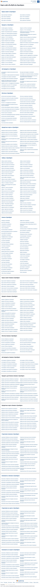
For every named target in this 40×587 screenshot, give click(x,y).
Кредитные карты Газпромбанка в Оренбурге (10, 412)
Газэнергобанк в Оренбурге (6, 258)
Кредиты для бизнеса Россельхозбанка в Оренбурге (9, 389)
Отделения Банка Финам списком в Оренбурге (28, 457)
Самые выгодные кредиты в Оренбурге (8, 53)
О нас (2, 582)
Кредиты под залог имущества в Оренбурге (28, 37)
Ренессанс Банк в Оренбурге (6, 264)
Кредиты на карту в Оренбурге (25, 49)
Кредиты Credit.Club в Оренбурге (26, 330)
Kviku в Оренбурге (23, 272)
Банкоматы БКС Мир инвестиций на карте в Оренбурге (28, 561)
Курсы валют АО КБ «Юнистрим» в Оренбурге (28, 289)
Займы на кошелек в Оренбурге (7, 192)
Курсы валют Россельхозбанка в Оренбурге (9, 288)
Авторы (31, 582)
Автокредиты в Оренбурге (9, 69)
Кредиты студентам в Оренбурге (7, 38)
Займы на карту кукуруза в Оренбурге (27, 173)
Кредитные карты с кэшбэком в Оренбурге (28, 137)
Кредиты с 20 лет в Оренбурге (7, 62)
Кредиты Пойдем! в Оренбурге (25, 317)
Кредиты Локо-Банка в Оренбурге (7, 327)
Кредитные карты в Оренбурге (10, 127)
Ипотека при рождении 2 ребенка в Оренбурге (10, 107)
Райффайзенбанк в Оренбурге (7, 236)
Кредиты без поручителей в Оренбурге (8, 57)
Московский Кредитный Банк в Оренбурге (9, 231)
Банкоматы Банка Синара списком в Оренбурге (10, 503)
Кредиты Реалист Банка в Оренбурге (27, 310)
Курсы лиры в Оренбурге (24, 18)
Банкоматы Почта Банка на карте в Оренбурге (10, 575)
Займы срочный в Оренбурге (6, 212)
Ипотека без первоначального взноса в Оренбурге (8, 120)
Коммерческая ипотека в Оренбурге (27, 109)
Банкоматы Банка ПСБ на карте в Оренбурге (28, 576)
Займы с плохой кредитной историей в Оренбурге (8, 185)
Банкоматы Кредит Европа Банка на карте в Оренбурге (9, 571)
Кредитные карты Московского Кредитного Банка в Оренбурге (9, 420)
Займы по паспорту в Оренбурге (7, 198)
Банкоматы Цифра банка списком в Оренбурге (29, 489)
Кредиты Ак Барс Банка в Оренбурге (8, 316)
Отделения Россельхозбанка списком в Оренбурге (8, 447)
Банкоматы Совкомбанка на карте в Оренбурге (10, 564)
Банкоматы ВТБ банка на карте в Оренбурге (9, 554)
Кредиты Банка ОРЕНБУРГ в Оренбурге (27, 314)
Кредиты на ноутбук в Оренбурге (7, 51)
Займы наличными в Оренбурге (7, 162)
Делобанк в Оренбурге (24, 268)
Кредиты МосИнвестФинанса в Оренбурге (28, 323)
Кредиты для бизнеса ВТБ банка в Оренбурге (9, 380)
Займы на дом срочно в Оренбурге (26, 208)
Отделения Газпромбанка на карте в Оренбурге (10, 514)
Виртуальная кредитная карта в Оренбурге (28, 135)
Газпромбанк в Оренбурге (6, 224)
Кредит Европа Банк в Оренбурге (7, 251)
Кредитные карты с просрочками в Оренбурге (28, 139)
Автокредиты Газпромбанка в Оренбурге (9, 364)
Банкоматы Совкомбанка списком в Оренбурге (10, 490)
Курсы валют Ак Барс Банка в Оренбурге (9, 291)
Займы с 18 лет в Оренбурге (6, 189)
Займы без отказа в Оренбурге (7, 201)
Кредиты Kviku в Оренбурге (25, 321)
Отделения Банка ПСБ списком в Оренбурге (28, 471)
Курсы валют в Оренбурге (9, 11)
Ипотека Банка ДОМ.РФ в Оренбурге (8, 352)
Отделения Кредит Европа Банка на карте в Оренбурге (9, 534)
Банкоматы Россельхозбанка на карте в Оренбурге (9, 562)
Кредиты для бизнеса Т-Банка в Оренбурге (9, 386)
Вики (14, 582)
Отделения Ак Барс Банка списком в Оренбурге (10, 453)
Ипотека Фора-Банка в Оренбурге (26, 348)
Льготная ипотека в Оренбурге (7, 122)
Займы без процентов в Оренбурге (7, 164)
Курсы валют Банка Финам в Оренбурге (27, 286)
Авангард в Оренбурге (5, 262)
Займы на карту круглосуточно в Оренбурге (28, 192)
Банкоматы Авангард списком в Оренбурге (28, 478)
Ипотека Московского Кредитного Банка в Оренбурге (9, 350)
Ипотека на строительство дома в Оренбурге (9, 98)
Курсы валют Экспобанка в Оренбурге (27, 280)
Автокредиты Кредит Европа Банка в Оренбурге (29, 364)
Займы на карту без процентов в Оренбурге (28, 191)
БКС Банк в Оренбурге (5, 260)
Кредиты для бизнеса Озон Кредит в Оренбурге (29, 399)
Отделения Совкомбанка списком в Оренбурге (10, 451)
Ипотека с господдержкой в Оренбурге (8, 102)
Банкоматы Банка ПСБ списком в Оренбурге (28, 502)
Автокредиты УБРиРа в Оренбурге (26, 360)
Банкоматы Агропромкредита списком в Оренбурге (27, 496)
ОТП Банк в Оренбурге (5, 240)
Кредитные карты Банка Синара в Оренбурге (28, 415)
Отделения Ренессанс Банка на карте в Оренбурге (27, 514)
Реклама (5, 582)
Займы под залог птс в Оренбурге (7, 207)
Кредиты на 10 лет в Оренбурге (7, 46)
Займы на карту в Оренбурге (6, 173)
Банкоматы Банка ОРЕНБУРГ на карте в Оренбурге (27, 565)
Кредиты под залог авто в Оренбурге (27, 39)
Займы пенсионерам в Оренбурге (7, 168)
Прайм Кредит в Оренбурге (25, 254)
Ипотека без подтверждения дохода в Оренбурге (10, 114)
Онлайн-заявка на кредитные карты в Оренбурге (29, 134)
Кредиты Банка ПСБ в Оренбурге (26, 319)
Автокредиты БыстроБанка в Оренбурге (27, 365)
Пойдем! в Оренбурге (24, 239)
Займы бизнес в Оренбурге (25, 196)
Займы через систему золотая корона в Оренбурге (27, 178)
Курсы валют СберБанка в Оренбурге (8, 280)
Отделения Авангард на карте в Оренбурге (28, 511)
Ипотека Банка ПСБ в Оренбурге (26, 351)
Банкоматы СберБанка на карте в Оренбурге (9, 552)
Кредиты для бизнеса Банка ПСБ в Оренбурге (28, 387)
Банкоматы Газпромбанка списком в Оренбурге (10, 482)
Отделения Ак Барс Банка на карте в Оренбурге (10, 527)
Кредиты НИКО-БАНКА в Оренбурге (26, 315)
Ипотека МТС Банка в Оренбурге (26, 340)
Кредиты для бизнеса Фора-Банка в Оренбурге (29, 382)
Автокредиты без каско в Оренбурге (8, 88)
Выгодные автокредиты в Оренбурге (27, 72)
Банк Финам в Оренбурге (24, 232)
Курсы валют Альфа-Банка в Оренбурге (8, 284)
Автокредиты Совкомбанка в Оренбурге (9, 371)
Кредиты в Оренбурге (7, 25)
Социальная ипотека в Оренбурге (26, 107)
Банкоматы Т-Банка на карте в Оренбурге (9, 560)
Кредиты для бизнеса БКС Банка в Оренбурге (28, 380)
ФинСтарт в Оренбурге (24, 248)
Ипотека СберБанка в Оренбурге (7, 339)
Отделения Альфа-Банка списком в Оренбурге (10, 442)
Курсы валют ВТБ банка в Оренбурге (8, 282)
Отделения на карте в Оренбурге (10, 508)
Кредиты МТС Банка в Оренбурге (7, 320)
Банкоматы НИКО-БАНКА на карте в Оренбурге (29, 572)
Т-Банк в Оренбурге (5, 227)
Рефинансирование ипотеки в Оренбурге (27, 116)
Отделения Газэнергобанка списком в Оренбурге (10, 468)
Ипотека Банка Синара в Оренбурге (26, 346)
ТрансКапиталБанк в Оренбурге (7, 244)
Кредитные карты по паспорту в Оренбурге (9, 132)
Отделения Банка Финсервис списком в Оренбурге (27, 442)
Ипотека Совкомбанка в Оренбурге (26, 339)
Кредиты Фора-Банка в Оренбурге (26, 306)
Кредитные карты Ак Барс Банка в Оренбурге (10, 425)
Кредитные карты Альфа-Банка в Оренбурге (9, 414)
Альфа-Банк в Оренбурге (6, 225)
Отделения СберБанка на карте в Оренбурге (9, 511)
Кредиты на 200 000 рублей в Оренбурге (8, 44)
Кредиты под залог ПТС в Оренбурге (27, 44)
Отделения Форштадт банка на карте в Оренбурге (27, 540)
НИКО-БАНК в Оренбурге (24, 237)
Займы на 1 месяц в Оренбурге (7, 187)
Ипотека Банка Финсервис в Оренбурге (27, 349)
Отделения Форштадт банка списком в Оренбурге (27, 466)
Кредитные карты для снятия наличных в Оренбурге (9, 142)
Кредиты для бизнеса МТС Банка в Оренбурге (10, 397)
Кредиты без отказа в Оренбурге (26, 46)
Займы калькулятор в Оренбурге (26, 210)
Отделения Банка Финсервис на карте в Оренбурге (27, 516)
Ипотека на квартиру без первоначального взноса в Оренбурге (9, 105)
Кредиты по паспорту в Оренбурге (7, 42)
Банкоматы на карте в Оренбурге (11, 549)
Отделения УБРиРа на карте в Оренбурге (9, 531)
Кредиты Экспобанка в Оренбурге (7, 324)
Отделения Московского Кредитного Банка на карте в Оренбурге (10, 524)
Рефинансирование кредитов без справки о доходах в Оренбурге (28, 35)
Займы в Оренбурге (7, 158)
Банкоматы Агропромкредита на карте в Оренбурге (27, 570)
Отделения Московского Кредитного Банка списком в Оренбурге (9, 450)
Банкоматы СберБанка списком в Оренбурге (9, 478)
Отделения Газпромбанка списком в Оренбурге (10, 440)
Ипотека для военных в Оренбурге (26, 114)
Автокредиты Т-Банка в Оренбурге (7, 367)
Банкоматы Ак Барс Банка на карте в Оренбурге (10, 566)
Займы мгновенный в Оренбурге (7, 171)
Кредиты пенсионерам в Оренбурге (26, 51)
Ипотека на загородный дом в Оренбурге (9, 118)
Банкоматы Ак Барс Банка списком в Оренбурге (10, 492)
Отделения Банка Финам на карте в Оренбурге (28, 531)
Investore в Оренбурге (24, 257)
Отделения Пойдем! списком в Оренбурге (27, 463)
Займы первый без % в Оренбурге (7, 166)
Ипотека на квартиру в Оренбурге (26, 96)
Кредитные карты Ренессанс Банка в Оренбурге (29, 421)
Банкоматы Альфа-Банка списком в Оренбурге (10, 484)
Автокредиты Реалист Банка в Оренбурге (28, 369)
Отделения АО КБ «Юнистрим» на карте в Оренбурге (27, 543)
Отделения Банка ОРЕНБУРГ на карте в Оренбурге (27, 529)
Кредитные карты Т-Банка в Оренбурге (8, 415)
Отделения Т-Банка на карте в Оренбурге (9, 518)
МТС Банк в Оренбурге (5, 242)
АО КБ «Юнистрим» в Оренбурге (26, 245)
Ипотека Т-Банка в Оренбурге (6, 346)
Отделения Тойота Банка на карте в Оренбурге (28, 523)
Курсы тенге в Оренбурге (24, 16)
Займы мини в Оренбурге (24, 198)
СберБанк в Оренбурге (5, 220)
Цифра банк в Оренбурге (24, 220)
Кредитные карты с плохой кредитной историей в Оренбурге (10, 139)
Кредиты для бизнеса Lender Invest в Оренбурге (29, 400)
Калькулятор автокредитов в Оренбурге (27, 85)
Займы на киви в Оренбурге (25, 161)
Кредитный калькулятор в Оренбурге (27, 59)
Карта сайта (35, 582)
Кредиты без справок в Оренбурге (26, 53)
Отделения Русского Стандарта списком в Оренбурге (9, 462)
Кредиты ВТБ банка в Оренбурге (7, 301)
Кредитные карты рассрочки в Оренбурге (9, 130)
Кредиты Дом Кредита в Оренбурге (26, 324)
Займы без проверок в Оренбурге (26, 164)
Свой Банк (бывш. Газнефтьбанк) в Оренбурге (28, 228)
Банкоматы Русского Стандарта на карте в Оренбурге (9, 573)
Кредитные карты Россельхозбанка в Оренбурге (10, 417)
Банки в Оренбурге (7, 217)
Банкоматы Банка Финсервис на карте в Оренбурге (27, 558)
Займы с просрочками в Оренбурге (26, 171)
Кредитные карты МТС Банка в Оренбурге (9, 429)
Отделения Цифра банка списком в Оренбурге (28, 451)
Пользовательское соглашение (22, 582)
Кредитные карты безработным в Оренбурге (28, 130)
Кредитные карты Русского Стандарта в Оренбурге (27, 414)
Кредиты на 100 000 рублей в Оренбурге (8, 60)
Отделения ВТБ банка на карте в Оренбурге (9, 513)
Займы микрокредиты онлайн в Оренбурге (28, 183)
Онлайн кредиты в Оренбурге (6, 28)
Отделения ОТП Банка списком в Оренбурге (9, 455)
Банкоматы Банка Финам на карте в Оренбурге (29, 567)
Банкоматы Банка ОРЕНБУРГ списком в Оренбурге (27, 491)
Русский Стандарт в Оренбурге (7, 253)
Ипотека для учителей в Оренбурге (7, 116)
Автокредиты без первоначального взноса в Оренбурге (28, 82)
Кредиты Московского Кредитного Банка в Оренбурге (9, 311)
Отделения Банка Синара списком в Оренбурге (10, 466)
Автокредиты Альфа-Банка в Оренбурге (8, 365)
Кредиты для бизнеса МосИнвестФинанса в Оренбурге (28, 391)
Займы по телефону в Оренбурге (7, 182)
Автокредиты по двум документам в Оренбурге (10, 74)
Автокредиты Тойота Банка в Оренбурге (27, 367)
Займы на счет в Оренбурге (25, 162)
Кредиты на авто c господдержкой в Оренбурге (10, 83)
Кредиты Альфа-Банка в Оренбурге (8, 304)
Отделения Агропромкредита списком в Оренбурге (27, 460)
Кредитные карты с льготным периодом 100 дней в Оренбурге (28, 146)
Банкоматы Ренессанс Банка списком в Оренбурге (27, 481)
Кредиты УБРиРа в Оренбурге (7, 325)
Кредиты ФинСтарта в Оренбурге (26, 328)
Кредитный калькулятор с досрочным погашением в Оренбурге (27, 32)
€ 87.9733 (34, 2)
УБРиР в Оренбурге (5, 247)
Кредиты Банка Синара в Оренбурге (27, 299)
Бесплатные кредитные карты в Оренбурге (28, 143)
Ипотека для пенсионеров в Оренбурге (8, 96)
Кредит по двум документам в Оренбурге (9, 35)
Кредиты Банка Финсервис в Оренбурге (27, 308)
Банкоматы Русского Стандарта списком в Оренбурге (9, 499)
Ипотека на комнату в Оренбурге (26, 105)
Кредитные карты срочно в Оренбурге (27, 152)
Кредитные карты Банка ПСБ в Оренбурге (28, 428)
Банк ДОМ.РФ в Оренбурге (6, 233)
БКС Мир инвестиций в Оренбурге (7, 271)
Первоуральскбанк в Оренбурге (26, 234)
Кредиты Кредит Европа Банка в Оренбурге (9, 329)
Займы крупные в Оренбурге (25, 181)
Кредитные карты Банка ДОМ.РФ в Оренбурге (10, 422)
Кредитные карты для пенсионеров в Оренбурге (10, 153)
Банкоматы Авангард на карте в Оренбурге (28, 552)
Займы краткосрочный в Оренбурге (27, 175)
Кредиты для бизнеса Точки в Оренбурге (27, 389)
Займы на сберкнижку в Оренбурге (26, 170)
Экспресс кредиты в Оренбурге (7, 29)
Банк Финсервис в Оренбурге (6, 267)
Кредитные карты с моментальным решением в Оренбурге (29, 150)
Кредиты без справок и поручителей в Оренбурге (29, 42)
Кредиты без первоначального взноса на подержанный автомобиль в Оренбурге (9, 81)
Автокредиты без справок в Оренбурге (8, 76)
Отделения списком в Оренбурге (10, 434)
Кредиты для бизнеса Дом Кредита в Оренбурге (29, 395)
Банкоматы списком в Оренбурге (11, 475)
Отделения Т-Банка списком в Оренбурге (9, 444)
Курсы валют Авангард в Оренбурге (27, 284)
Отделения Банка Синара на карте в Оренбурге (10, 540)
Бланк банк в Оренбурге (24, 243)
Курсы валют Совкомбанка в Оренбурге (9, 289)
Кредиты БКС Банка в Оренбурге (26, 303)
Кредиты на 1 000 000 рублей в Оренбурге (9, 33)
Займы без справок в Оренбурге (26, 206)
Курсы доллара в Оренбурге (6, 14)
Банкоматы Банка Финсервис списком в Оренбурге (27, 484)
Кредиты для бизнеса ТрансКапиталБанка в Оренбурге (9, 400)
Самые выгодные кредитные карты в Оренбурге (10, 147)
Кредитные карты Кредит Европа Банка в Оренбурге (28, 411)
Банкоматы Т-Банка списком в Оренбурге (9, 486)
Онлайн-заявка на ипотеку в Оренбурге (27, 101)
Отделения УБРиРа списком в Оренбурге (9, 457)
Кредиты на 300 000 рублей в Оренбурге (8, 49)
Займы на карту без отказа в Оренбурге (27, 187)
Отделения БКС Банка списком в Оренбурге (9, 470)
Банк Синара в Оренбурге (6, 256)
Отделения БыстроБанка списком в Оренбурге (29, 444)
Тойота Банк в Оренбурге (6, 273)
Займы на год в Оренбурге (25, 168)
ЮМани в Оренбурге (24, 226)
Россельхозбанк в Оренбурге (6, 229)
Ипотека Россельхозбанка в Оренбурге (8, 348)
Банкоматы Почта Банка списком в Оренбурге (10, 501)
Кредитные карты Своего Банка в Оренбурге (28, 426)
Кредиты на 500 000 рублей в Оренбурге (8, 48)
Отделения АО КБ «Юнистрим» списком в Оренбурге (27, 469)
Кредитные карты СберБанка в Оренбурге (9, 408)
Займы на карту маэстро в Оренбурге (27, 189)
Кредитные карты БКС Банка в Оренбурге (28, 417)
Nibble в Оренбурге (23, 252)
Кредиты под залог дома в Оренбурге (8, 64)
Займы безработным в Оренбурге (7, 175)
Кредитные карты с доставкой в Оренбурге (9, 151)
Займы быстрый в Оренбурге (6, 205)
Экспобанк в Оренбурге (5, 245)
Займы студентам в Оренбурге (7, 209)
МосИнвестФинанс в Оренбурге (26, 270)
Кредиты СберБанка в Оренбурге (7, 299)
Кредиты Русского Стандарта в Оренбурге (9, 331)
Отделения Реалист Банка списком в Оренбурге (29, 452)
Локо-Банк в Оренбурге (5, 249)
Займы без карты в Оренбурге (25, 202)
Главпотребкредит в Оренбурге (26, 265)
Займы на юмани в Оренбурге (7, 194)
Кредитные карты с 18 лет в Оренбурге (8, 149)
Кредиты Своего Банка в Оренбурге (26, 312)
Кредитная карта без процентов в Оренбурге (28, 132)
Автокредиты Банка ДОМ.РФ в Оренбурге (9, 369)
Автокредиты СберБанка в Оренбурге (8, 360)
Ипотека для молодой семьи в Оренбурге (27, 103)
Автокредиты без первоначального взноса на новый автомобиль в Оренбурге (28, 76)
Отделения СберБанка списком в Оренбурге (9, 437)
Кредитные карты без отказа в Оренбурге (9, 134)
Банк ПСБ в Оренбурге (24, 246)
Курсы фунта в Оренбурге (6, 20)
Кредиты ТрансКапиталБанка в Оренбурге (9, 322)
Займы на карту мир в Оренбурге (26, 194)
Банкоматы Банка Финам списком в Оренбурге (29, 493)
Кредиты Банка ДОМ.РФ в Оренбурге (8, 313)
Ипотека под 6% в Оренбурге (6, 112)
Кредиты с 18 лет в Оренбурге (25, 29)
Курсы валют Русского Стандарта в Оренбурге (29, 282)
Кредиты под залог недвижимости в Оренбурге (29, 55)
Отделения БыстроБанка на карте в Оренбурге (28, 518)
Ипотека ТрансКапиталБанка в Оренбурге (28, 342)
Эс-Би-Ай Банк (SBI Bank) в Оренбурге (27, 222)
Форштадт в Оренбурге (24, 241)
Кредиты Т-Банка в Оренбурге (7, 306)
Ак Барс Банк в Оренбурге (6, 238)
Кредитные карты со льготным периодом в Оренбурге (9, 136)
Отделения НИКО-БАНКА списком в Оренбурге (28, 461)
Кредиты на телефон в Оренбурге (7, 55)
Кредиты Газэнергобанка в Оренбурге (27, 301)
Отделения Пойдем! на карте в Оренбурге (27, 537)
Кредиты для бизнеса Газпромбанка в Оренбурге (10, 382)
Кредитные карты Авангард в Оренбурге (27, 419)
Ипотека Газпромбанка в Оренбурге (8, 342)
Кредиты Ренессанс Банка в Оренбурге (27, 304)
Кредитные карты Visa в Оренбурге (26, 147)
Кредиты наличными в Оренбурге (26, 64)
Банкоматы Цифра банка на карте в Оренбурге (29, 563)
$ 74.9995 (34, 1)
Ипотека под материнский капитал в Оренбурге (10, 109)
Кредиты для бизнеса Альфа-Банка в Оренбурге (10, 384)
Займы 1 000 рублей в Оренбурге (7, 203)
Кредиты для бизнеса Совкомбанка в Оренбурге (10, 393)
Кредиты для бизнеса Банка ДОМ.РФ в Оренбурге (8, 391)
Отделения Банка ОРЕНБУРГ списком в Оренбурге (27, 455)
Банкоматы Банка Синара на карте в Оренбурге (10, 577)
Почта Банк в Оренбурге (6, 255)
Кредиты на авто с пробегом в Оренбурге (27, 84)
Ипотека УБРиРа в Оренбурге (25, 344)
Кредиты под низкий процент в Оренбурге (9, 31)
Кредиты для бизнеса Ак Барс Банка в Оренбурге (10, 395)
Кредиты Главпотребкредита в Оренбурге (28, 326)
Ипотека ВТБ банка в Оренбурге (7, 340)
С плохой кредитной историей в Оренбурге (28, 57)
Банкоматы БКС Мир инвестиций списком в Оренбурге (28, 487)
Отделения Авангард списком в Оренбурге (28, 437)
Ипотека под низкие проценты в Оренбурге (28, 119)
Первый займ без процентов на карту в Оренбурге (27, 201)
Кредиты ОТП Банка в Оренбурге (7, 318)
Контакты (10, 582)
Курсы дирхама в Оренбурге (25, 20)
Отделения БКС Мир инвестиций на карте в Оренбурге (28, 521)
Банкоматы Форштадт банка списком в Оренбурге (27, 500)
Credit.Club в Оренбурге (24, 263)
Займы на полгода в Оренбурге (7, 196)
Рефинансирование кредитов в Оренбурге (28, 62)
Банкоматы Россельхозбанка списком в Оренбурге (9, 488)
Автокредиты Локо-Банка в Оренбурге (27, 362)
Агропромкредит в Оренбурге (25, 236)
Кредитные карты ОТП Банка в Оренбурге (9, 427)
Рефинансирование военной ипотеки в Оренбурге (8, 100)
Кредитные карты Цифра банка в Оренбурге (28, 425)
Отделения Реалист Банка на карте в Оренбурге (29, 526)
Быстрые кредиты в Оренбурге (26, 40)
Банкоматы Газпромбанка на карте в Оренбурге (10, 556)
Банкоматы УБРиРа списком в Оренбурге (9, 494)
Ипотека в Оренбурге (7, 93)
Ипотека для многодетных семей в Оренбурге (28, 110)
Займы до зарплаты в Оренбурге (7, 211)
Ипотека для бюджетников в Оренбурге (8, 110)
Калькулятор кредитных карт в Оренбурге (9, 144)
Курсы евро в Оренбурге (6, 16)
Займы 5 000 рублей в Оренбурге (26, 166)
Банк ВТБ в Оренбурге (5, 222)
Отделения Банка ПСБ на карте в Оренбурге (28, 545)
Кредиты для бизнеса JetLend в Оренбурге (28, 397)
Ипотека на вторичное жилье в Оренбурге (28, 99)
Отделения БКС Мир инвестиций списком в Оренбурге (28, 447)
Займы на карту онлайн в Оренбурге (8, 179)
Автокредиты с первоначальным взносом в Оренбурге (9, 73)
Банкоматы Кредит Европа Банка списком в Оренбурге (9, 497)
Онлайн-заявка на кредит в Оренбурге (27, 60)
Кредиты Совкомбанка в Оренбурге (8, 314)
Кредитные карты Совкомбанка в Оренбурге (9, 424)
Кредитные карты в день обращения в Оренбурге (29, 141)
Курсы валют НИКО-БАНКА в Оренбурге (27, 288)
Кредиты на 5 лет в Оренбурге (7, 58)
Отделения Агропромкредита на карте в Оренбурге (27, 534)
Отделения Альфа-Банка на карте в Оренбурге (10, 516)
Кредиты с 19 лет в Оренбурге (7, 37)
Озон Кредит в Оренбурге (25, 259)
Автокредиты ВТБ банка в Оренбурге (8, 362)
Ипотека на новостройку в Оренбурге (27, 112)
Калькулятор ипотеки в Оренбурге (26, 98)
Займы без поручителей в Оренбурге (8, 170)
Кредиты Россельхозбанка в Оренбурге (8, 308)
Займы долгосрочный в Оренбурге (7, 200)
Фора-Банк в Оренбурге (5, 265)
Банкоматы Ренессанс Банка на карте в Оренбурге (27, 555)
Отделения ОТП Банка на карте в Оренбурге (9, 529)
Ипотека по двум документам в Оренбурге (28, 121)
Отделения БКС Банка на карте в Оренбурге (9, 544)
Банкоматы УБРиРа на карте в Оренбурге (9, 568)
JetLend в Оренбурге (24, 261)
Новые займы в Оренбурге (6, 177)
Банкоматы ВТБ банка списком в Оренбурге (9, 480)
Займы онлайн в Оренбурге (6, 161)
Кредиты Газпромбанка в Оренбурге (8, 303)
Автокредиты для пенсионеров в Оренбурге (9, 78)
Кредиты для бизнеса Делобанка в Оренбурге (28, 393)
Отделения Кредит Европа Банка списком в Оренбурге (9, 460)
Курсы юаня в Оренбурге (6, 18)
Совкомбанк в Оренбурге (6, 235)
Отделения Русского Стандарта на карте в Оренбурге (9, 536)
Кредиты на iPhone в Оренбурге (26, 28)
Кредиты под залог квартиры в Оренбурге (28, 48)
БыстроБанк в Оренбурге (6, 269)
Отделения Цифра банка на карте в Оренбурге (28, 525)
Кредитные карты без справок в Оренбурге (9, 146)
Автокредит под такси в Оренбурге (8, 86)
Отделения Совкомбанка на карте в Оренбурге (10, 525)
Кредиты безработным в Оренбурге (8, 40)
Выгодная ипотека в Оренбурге (26, 118)
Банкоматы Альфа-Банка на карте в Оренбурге (10, 558)
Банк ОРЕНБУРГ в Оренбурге (25, 230)
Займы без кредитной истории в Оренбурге (28, 180)
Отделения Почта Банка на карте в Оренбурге (10, 538)
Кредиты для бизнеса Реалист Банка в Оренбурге (27, 385)
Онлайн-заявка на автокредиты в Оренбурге (28, 87)
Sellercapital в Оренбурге (24, 250)
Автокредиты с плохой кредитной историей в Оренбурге (28, 79)
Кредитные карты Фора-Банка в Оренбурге (28, 423)
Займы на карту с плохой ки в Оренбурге (27, 185)
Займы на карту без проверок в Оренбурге (28, 204)
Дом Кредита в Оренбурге (25, 266)
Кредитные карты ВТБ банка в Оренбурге (9, 410)
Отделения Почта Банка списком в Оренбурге (10, 464)
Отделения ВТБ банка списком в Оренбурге (9, 439)
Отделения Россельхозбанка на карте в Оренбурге (8, 521)
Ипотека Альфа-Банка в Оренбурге (8, 344)
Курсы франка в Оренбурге (25, 14)
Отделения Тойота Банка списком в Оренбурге (28, 449)
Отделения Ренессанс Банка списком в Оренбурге (27, 439)
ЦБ (31, 1)
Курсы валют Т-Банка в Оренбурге (7, 286)
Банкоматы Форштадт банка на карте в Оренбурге (27, 574)
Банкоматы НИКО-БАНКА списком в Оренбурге (29, 498)
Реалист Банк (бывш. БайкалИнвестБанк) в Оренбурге (28, 225)
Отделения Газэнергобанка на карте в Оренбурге (10, 542)
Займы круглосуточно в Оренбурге (8, 191)
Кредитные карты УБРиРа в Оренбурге (27, 408)
